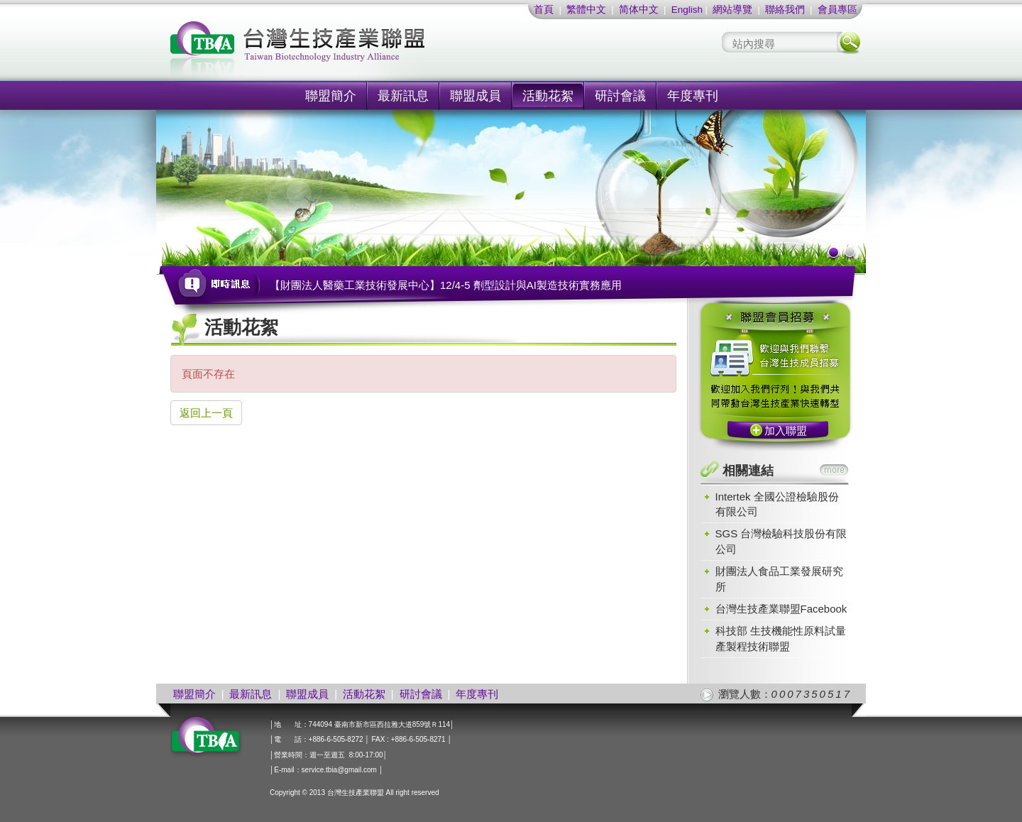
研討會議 (620, 96)
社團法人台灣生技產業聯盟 (351, 50)
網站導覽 (732, 9)
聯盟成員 (475, 96)
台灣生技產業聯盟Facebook (781, 609)
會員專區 (837, 9)
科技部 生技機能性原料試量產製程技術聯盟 (780, 638)
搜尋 (849, 42)
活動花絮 (547, 96)
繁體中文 (586, 9)
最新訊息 (403, 96)
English (687, 9)
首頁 (544, 9)
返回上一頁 (206, 413)
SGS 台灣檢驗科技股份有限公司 (781, 540)
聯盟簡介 (330, 96)
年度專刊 (692, 96)
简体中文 (639, 9)
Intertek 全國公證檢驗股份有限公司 (777, 504)
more (834, 470)
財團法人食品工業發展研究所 (779, 578)
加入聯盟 (785, 430)
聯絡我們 (785, 9)
